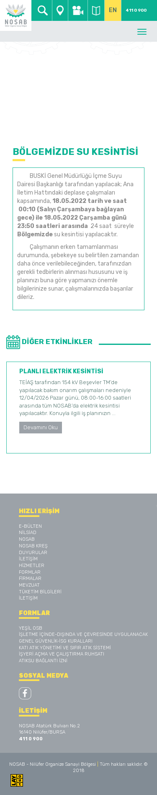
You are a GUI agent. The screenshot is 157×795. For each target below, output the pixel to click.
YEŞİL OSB (30, 628)
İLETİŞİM (28, 559)
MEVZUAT (29, 585)
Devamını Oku (40, 427)
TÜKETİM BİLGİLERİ (40, 592)
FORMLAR (30, 572)
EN (113, 10)
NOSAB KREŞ (33, 546)
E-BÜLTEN (30, 526)
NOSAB (27, 539)
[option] (78, 407)
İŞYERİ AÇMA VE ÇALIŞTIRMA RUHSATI (61, 654)
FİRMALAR (30, 578)
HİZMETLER (31, 565)
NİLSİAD (27, 532)
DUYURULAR (33, 552)
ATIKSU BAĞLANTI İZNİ (43, 660)
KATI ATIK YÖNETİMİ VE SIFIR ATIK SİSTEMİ (65, 648)
